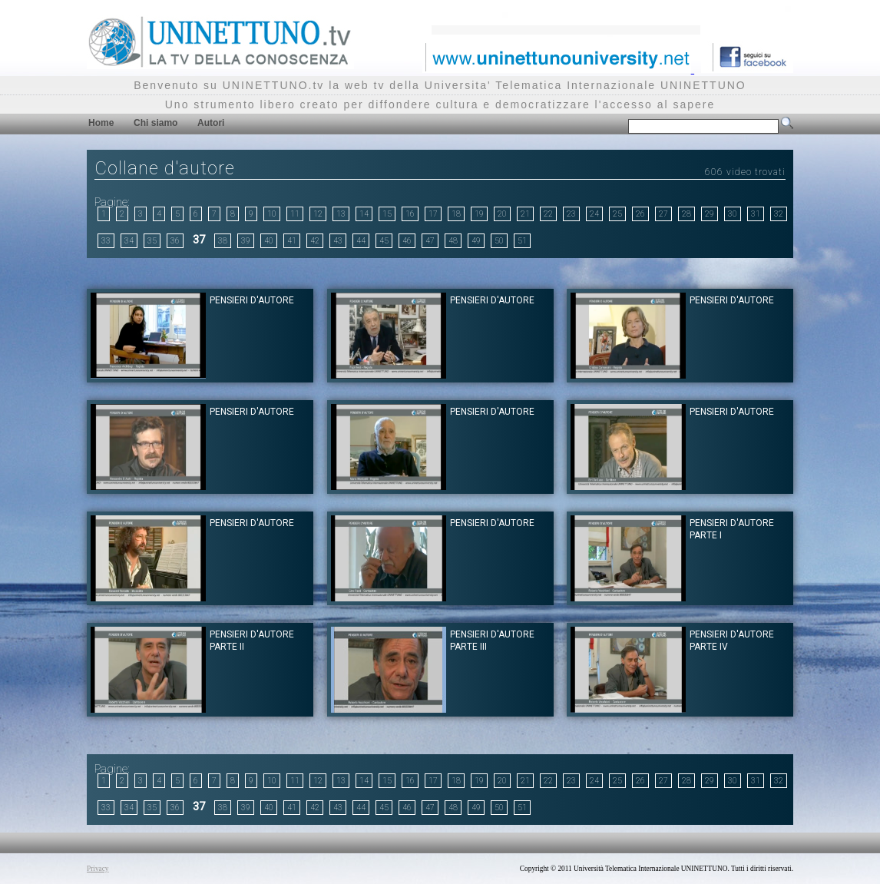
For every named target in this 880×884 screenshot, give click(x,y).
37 (199, 240)
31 (755, 214)
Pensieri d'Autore (252, 300)
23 (571, 214)
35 (152, 241)
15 (387, 214)
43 (337, 241)
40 (268, 241)
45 (384, 241)
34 (129, 241)
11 (294, 214)
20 (502, 214)
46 (407, 241)
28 (686, 214)
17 (433, 214)
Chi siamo (155, 123)
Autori (210, 123)
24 (594, 214)
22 (548, 214)
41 (291, 241)
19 (479, 214)
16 (410, 214)
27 (663, 214)
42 (314, 241)
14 (364, 214)
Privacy (98, 868)
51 (522, 241)
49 (476, 241)
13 (341, 214)
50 (499, 241)
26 (640, 214)
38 (222, 241)
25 (617, 214)
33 (106, 241)
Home (101, 123)
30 (732, 214)
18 (456, 214)
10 (271, 214)
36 (175, 241)
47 (430, 241)
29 (709, 214)
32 (778, 214)
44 (361, 241)
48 (453, 241)
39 (245, 241)
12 (318, 214)
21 (525, 214)
